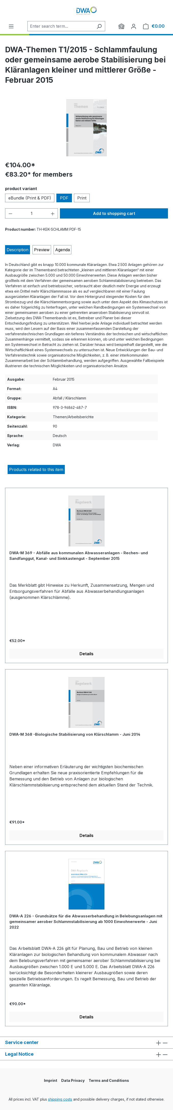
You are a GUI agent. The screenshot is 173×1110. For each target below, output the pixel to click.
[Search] (99, 26)
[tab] (17, 249)
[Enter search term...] (60, 26)
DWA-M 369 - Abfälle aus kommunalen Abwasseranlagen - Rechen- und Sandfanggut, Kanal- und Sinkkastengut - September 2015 (78, 555)
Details (86, 653)
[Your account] (134, 26)
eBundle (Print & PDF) (29, 197)
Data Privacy (73, 1080)
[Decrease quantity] (10, 213)
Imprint (50, 1080)
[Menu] (11, 26)
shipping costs (60, 1099)
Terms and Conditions (109, 1080)
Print (81, 197)
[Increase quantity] (53, 213)
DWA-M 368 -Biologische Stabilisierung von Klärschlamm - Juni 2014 (74, 734)
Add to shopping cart (114, 213)
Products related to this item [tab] (36, 469)
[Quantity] (31, 213)
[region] (86, 127)
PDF (64, 197)
